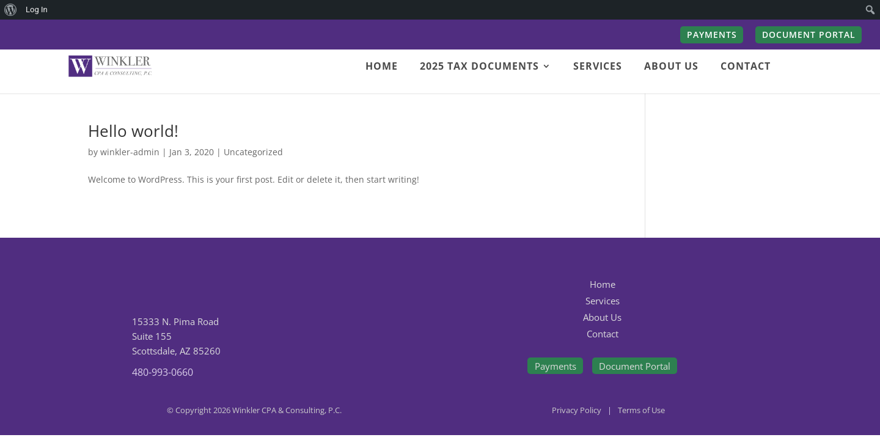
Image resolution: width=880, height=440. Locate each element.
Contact (602, 334)
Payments (555, 365)
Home (602, 284)
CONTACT (746, 67)
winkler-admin (130, 152)
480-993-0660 (162, 372)
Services (602, 301)
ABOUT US (671, 67)
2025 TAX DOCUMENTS (479, 67)
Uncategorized (253, 152)
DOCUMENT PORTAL (809, 35)
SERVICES (597, 67)
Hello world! (133, 131)
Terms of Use (641, 410)
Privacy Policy (576, 410)
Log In (37, 9)
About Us (602, 317)
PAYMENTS (712, 35)
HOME (381, 67)
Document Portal (634, 365)
